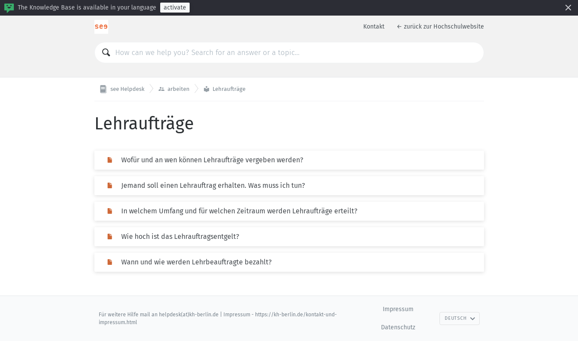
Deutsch (460, 318)
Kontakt (373, 26)
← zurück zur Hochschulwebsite (440, 26)
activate (175, 7)
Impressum (398, 309)
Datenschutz (398, 327)
